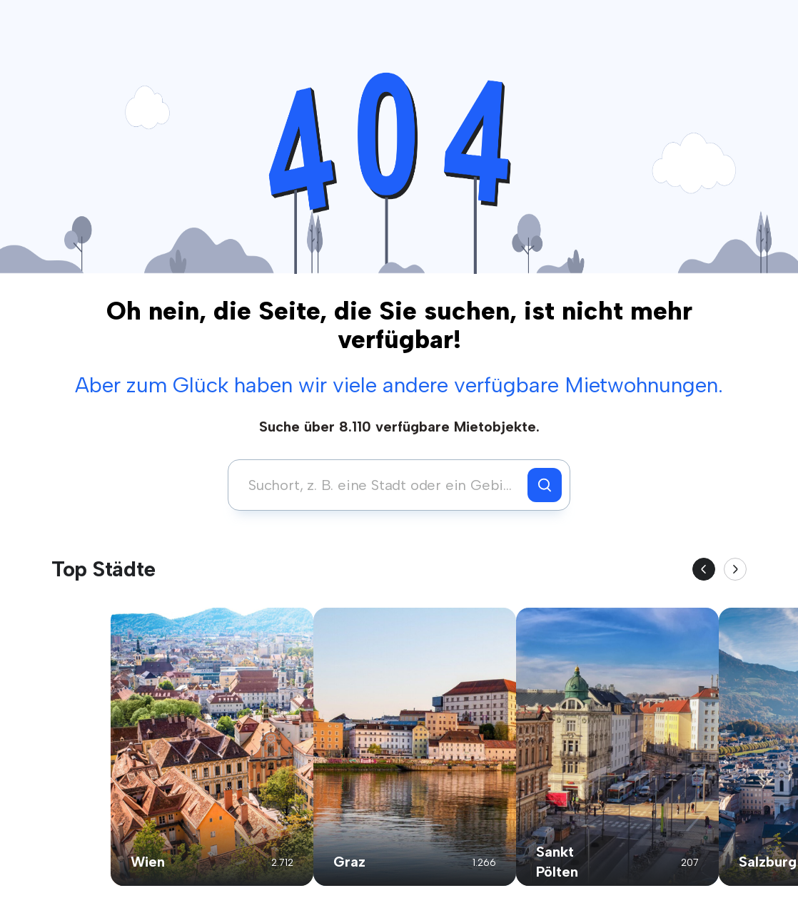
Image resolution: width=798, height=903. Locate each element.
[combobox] (381, 485)
